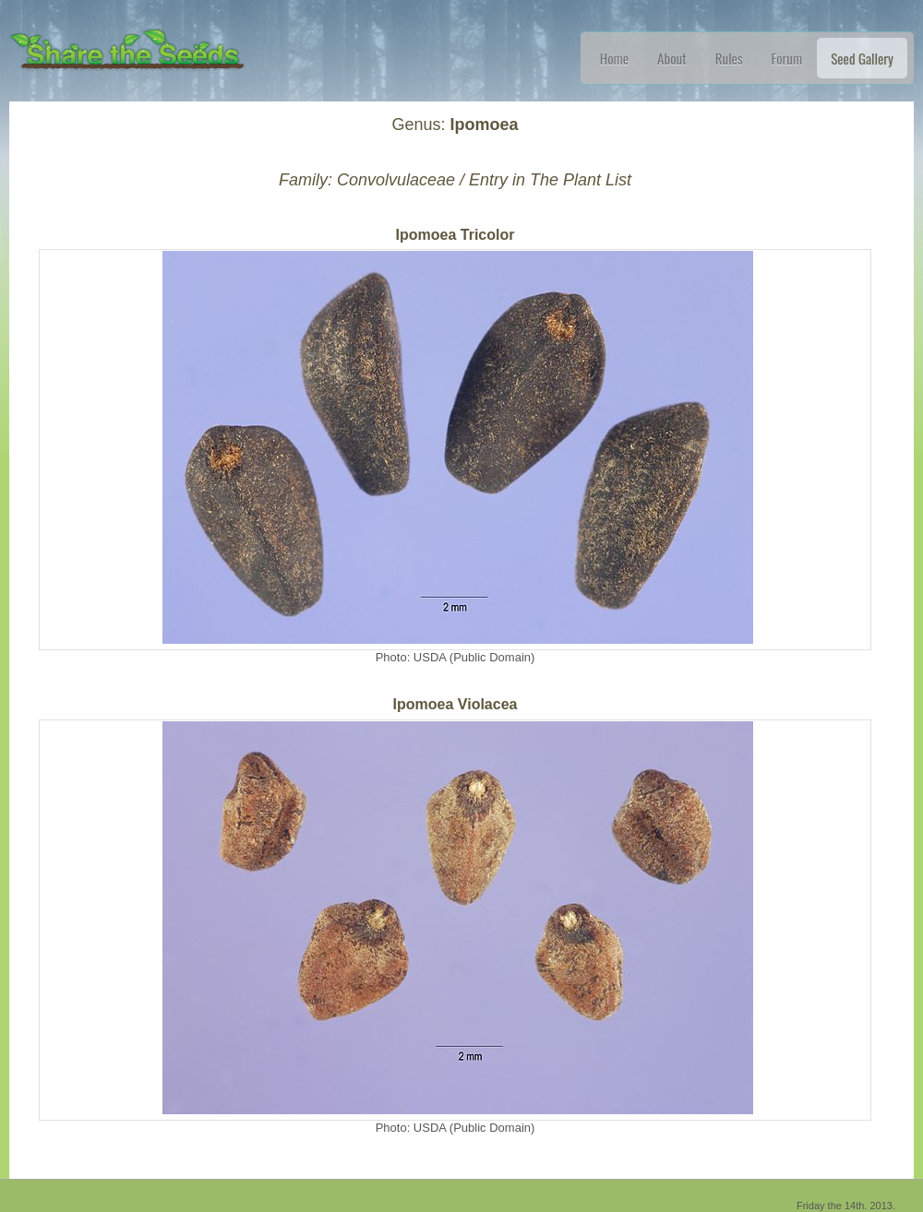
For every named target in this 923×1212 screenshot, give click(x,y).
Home (614, 58)
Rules (729, 58)
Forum (787, 58)
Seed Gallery (862, 58)
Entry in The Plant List (550, 180)
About (672, 58)
